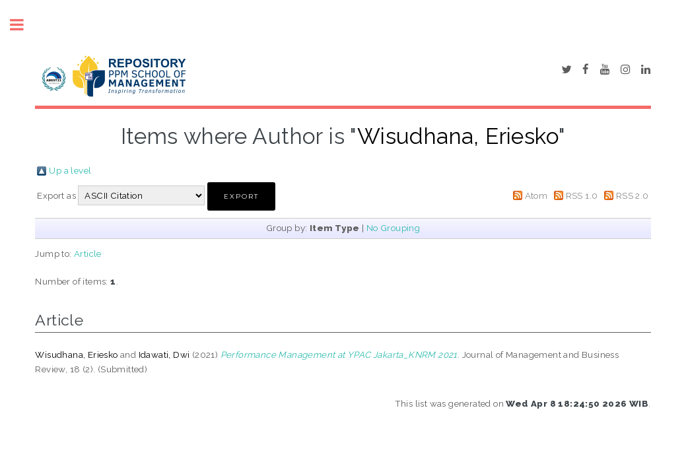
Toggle (24, 25)
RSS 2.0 (632, 195)
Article (88, 253)
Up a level (70, 170)
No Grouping (393, 227)
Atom (536, 195)
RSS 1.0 (582, 195)
